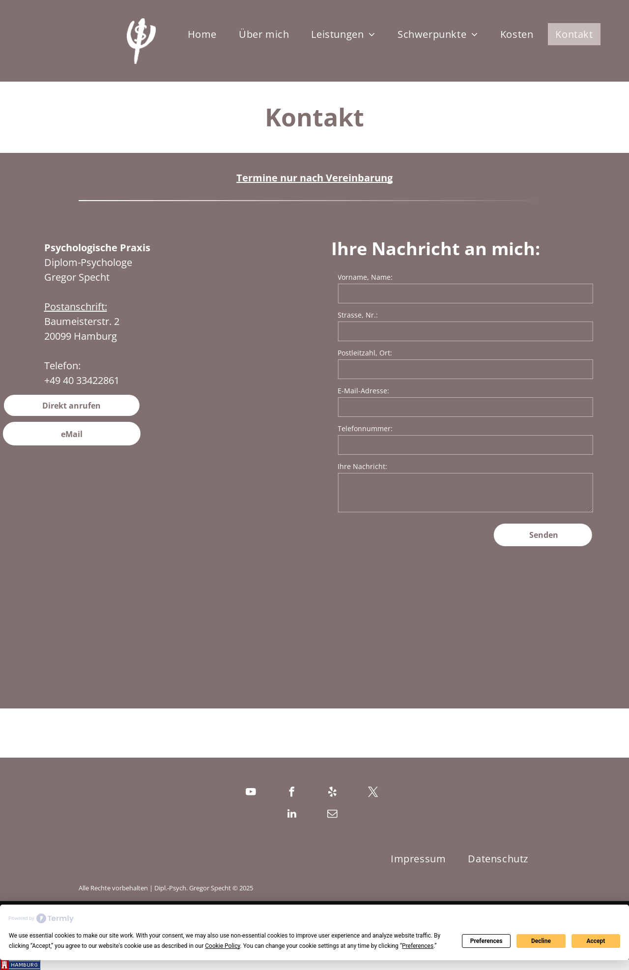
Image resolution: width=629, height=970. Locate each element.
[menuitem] (205, 34)
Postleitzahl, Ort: (396, 352)
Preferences (486, 941)
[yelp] (332, 793)
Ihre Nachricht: (394, 466)
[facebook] (291, 793)
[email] (332, 814)
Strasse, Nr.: (389, 315)
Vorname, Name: (396, 277)
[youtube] (250, 793)
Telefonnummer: (396, 428)
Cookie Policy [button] (222, 945)
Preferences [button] (417, 945)
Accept (595, 941)
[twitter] (373, 793)
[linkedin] (291, 814)
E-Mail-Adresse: (395, 390)
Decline (541, 941)
